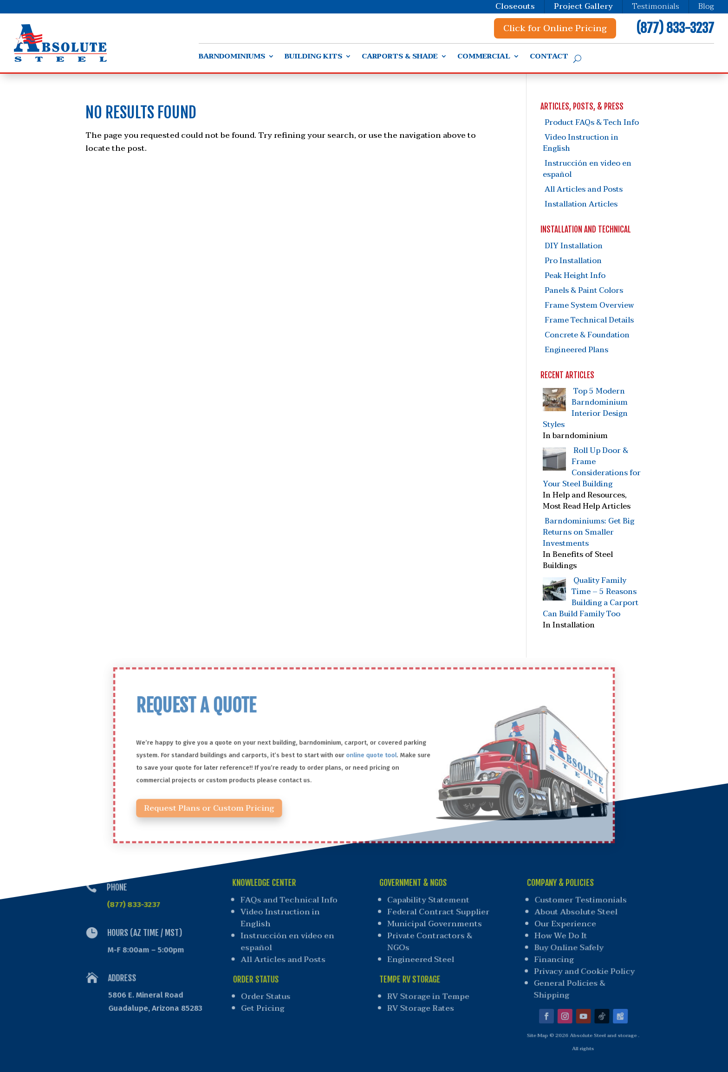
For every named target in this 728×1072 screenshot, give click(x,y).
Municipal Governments (434, 924)
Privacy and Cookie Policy (581, 968)
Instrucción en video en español (587, 169)
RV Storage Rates (419, 1000)
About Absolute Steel (577, 913)
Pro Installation (573, 260)
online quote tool (369, 755)
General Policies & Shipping (565, 983)
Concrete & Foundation (587, 335)
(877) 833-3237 (675, 28)
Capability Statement (429, 902)
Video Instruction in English (580, 143)
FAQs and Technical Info (288, 902)
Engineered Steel (420, 957)
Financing (552, 957)
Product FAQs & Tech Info (592, 122)
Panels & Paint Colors (584, 290)
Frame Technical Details (589, 320)
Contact (549, 57)
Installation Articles (581, 204)
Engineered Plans (576, 349)
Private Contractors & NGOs (429, 940)
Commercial (483, 57)
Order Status (267, 990)
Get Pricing (265, 1000)
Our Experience (565, 924)
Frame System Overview (589, 305)
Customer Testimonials (583, 902)
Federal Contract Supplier (438, 913)
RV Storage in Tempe (427, 990)
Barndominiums (232, 57)
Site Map (532, 1024)
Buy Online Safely (568, 946)
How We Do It (560, 935)
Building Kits (313, 57)
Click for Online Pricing (555, 28)
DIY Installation (574, 245)
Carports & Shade (400, 57)
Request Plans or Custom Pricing (238, 798)
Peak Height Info (575, 275)
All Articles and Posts (584, 189)
